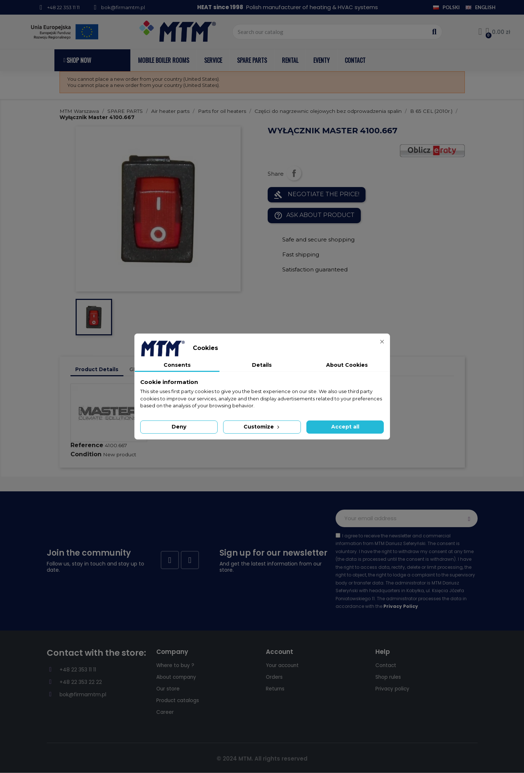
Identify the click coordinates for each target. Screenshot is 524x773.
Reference (86, 445)
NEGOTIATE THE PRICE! (316, 194)
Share (294, 173)
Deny (179, 426)
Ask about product (314, 215)
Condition (86, 454)
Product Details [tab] (96, 369)
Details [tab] (262, 365)
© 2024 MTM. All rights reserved (262, 758)
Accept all (345, 426)
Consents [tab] (177, 365)
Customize (262, 426)
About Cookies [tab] (347, 365)
